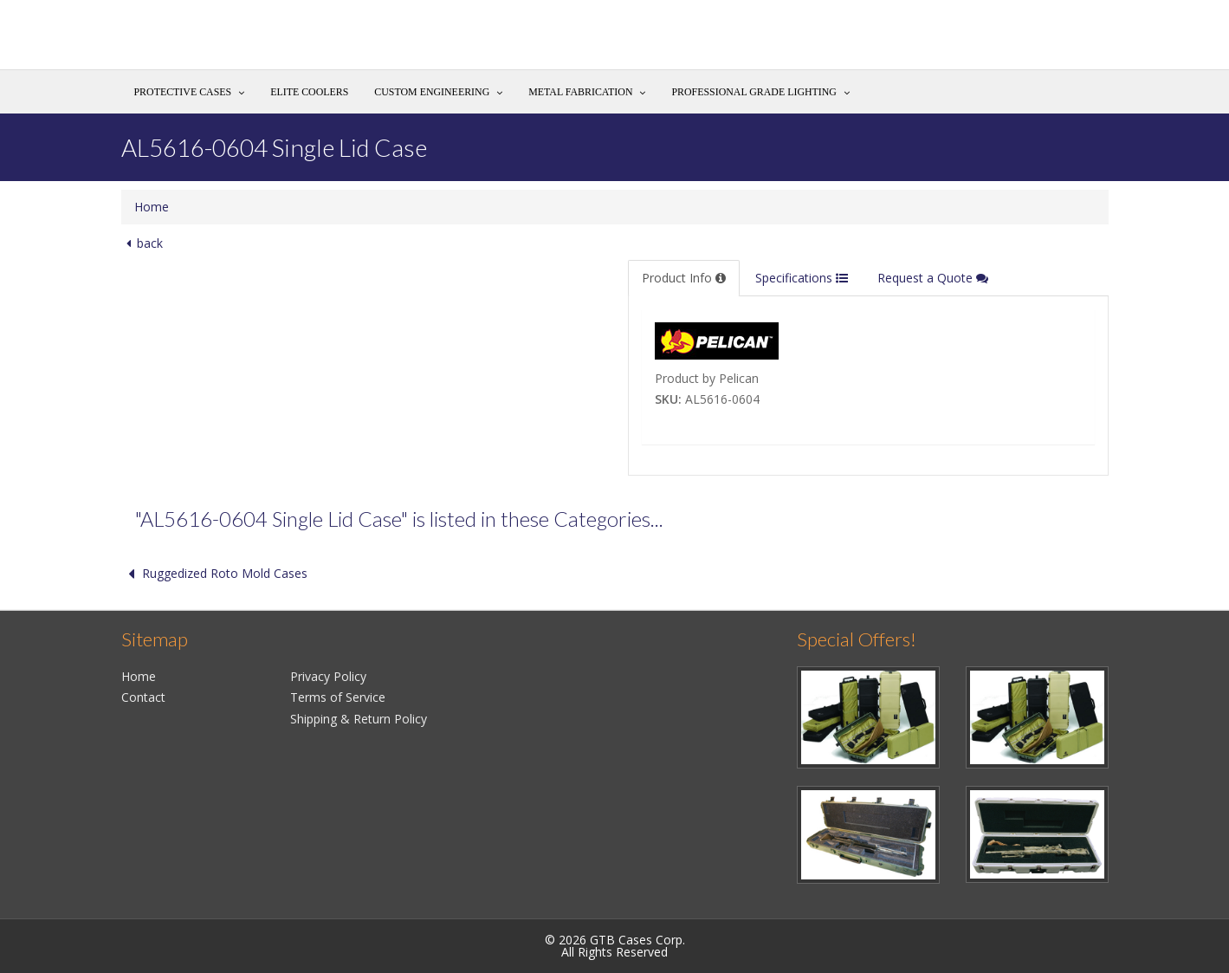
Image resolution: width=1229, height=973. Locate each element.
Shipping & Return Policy (358, 718)
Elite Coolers (309, 92)
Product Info (684, 277)
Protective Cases (183, 92)
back (142, 243)
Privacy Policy (328, 676)
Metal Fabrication (580, 92)
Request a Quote (932, 277)
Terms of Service (337, 697)
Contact (143, 697)
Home (151, 206)
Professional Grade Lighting (753, 92)
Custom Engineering (431, 92)
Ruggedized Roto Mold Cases (214, 573)
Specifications (801, 277)
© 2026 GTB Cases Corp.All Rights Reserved (615, 945)
